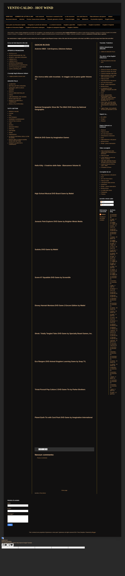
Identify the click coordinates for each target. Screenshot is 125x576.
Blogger (94, 532)
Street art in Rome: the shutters (109, 69)
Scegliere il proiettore (94, 24)
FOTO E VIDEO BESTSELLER (17, 93)
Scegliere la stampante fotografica (56, 27)
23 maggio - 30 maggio (113, 241)
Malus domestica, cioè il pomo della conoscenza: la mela (108, 76)
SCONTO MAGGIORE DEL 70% (17, 55)
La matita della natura (106, 190)
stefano (104, 214)
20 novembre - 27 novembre (113, 304)
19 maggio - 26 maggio (113, 273)
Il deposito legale (69, 19)
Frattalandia (104, 192)
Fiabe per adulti (105, 78)
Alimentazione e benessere (108, 135)
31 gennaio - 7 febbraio (113, 250)
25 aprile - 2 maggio (113, 244)
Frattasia (103, 194)
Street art (103, 130)
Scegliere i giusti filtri (69, 24)
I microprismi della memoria (108, 182)
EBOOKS (11, 91)
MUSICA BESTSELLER (15, 98)
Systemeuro (104, 184)
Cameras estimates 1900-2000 (108, 73)
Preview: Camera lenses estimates (36, 19)
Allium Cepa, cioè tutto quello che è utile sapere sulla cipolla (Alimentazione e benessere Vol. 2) (109, 104)
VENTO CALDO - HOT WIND (30, 8)
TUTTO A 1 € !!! (13, 53)
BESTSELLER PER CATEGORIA (17, 86)
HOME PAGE (9, 16)
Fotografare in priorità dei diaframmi (37, 24)
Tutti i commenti (105, 204)
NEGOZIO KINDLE (14, 127)
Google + (103, 119)
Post (102, 202)
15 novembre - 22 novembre (113, 357)
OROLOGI (11, 128)
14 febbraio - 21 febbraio (113, 328)
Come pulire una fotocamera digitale (15, 24)
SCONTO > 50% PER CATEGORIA (18, 57)
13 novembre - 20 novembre (113, 215)
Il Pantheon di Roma (106, 167)
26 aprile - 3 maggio (113, 264)
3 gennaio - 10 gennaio (113, 341)
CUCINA (11, 113)
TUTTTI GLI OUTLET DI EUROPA (17, 67)
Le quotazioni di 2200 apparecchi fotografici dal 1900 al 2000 (108, 90)
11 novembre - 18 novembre (113, 277)
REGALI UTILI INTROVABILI (16, 104)
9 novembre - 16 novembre (113, 373)
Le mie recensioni (69, 16)
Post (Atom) (43, 493)
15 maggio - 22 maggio (113, 223)
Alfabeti (110, 16)
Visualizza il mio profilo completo (102, 218)
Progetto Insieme (109, 19)
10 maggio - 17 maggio (113, 260)
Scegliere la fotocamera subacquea (35, 27)
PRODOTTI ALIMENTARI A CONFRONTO (16, 101)
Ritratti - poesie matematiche (108, 84)
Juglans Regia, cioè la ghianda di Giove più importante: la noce (109, 109)
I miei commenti (39, 16)
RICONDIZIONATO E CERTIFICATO (18, 65)
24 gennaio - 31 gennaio (113, 334)
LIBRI (10, 123)
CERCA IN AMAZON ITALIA (108, 51)
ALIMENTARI (12, 84)
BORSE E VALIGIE (14, 111)
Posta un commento (42, 458)
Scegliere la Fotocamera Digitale (14, 27)
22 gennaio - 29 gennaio (113, 292)
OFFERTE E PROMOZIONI (16, 63)
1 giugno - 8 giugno (113, 377)
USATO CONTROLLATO (15, 69)
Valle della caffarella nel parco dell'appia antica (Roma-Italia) (108, 161)
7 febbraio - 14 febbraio (113, 331)
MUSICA (11, 125)
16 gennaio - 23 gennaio (113, 229)
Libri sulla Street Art (82, 16)
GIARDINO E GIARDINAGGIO (16, 119)
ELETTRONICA (13, 117)
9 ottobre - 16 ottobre (113, 311)
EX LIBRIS (103, 117)
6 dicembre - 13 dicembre (113, 352)
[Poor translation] (11, 545)
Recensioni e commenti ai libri (54, 16)
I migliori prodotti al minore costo (17, 76)
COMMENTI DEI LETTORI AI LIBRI (24, 16)
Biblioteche (85, 19)
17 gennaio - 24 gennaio (113, 338)
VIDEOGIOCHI (12, 134)
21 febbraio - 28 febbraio (113, 325)
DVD (10, 115)
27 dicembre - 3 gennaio (113, 344)
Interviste (21, 19)
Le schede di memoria (55, 24)
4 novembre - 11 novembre (113, 281)
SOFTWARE (12, 130)
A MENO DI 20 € (13, 61)
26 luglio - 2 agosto (113, 257)
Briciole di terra (105, 86)
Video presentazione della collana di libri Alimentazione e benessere (108, 152)
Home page (64, 490)
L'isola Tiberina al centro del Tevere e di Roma (108, 158)
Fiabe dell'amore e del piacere (98, 16)
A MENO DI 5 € (13, 59)
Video (78, 19)
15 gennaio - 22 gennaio (113, 296)
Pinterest (103, 121)
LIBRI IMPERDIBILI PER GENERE (18, 97)
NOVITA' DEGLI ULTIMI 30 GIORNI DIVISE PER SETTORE (18, 140)
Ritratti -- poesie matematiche (108, 186)
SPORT (11, 132)
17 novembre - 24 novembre (113, 380)
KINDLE (11, 95)
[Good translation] (5, 545)
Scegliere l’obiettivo (73, 27)
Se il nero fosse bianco (106, 82)
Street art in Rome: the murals (108, 71)
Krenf (102, 93)
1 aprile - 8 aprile (112, 390)
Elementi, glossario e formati (55, 19)
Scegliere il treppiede (108, 24)
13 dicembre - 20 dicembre (113, 347)
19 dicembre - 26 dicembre (113, 233)
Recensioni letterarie (11, 19)
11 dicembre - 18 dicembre (113, 299)
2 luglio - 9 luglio (112, 286)
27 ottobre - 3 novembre (113, 270)
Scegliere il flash (81, 24)
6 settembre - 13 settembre (113, 368)
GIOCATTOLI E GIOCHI (15, 121)
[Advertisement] (64, 474)
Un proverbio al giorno (97, 19)
